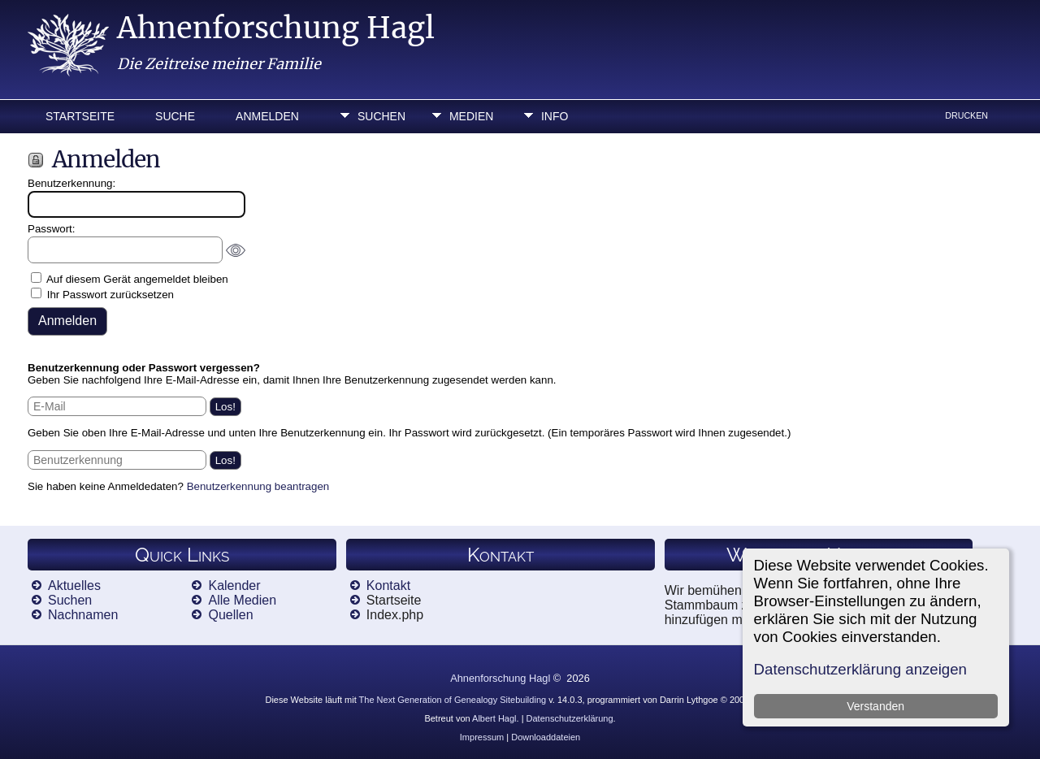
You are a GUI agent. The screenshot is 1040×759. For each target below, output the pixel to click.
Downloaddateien (545, 737)
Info (554, 116)
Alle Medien (242, 600)
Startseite (80, 116)
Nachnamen (83, 615)
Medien (471, 116)
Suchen (381, 116)
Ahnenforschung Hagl (276, 28)
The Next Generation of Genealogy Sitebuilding (453, 700)
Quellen (230, 615)
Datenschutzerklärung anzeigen (860, 669)
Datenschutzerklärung (569, 718)
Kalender (234, 585)
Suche (175, 116)
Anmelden (267, 116)
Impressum (482, 737)
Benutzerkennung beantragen (258, 486)
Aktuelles (74, 585)
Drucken (966, 115)
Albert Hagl (494, 718)
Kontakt (388, 585)
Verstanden (875, 706)
